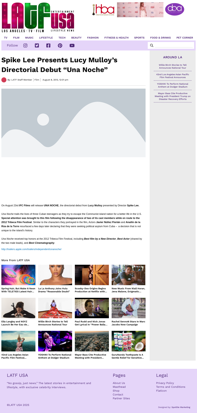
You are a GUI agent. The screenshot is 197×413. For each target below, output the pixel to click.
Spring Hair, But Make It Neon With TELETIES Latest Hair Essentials (18, 290)
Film (16, 37)
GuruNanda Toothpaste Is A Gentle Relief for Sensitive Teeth (127, 356)
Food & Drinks (160, 37)
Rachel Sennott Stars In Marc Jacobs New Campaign (128, 323)
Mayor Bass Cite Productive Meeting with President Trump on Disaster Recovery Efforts (91, 356)
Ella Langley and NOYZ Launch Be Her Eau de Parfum (14, 323)
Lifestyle (46, 37)
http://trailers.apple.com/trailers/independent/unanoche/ (31, 249)
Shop (116, 390)
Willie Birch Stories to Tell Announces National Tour (53, 323)
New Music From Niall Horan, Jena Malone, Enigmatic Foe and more (128, 290)
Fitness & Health (116, 37)
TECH (62, 37)
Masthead (119, 386)
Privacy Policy (165, 383)
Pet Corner (184, 37)
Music (29, 37)
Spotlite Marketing (181, 407)
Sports (139, 37)
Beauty (76, 37)
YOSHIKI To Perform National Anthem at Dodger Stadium (54, 356)
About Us (119, 383)
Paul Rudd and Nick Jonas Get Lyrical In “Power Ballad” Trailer (91, 323)
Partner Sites (121, 398)
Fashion (93, 37)
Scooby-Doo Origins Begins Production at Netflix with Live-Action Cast (90, 290)
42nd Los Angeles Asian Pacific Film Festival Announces (14, 356)
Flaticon (161, 390)
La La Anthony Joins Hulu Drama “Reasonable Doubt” (54, 290)
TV (5, 37)
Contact (118, 394)
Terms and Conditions (170, 386)
